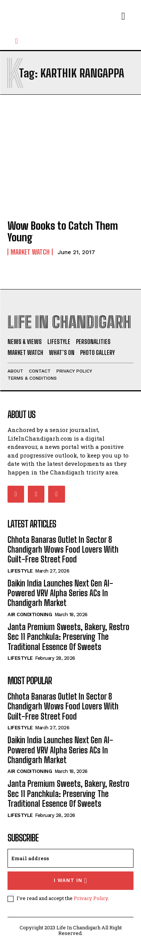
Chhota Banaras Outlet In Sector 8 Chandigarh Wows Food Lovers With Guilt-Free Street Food (63, 550)
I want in (70, 880)
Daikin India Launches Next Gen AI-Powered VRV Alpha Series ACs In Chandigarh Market (60, 593)
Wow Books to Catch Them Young (63, 231)
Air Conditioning (30, 614)
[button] (17, 41)
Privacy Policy (91, 898)
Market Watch (30, 252)
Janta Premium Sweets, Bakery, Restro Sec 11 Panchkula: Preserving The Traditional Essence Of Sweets (68, 637)
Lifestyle (20, 571)
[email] (70, 858)
